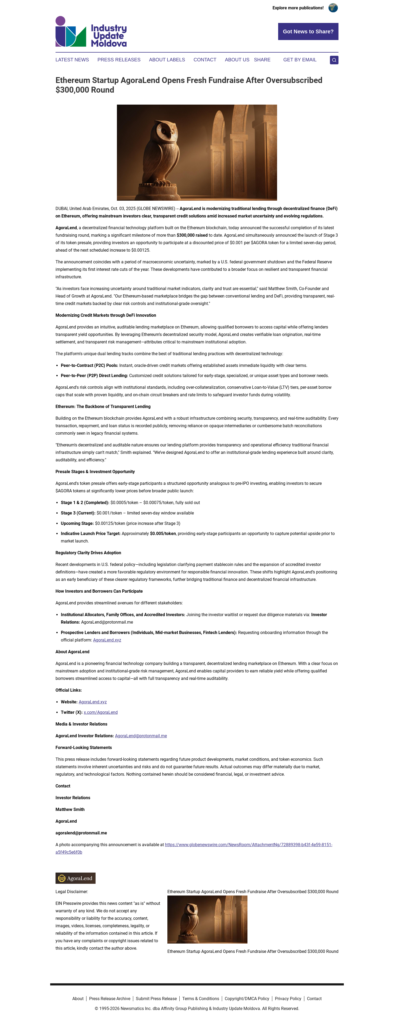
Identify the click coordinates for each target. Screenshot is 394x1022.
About (78, 998)
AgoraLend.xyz (107, 640)
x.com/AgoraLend (101, 712)
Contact (205, 59)
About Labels (167, 59)
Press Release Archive (109, 998)
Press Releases (118, 59)
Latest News (72, 59)
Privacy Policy (288, 998)
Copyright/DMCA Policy (247, 998)
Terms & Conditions (200, 998)
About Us (237, 59)
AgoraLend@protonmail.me (141, 735)
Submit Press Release (156, 998)
